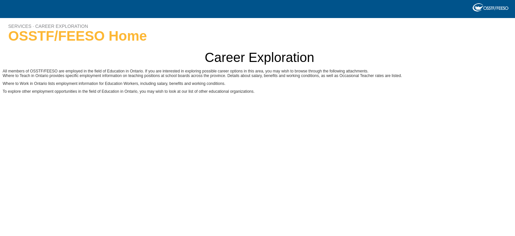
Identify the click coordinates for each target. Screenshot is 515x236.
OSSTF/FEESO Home (77, 36)
